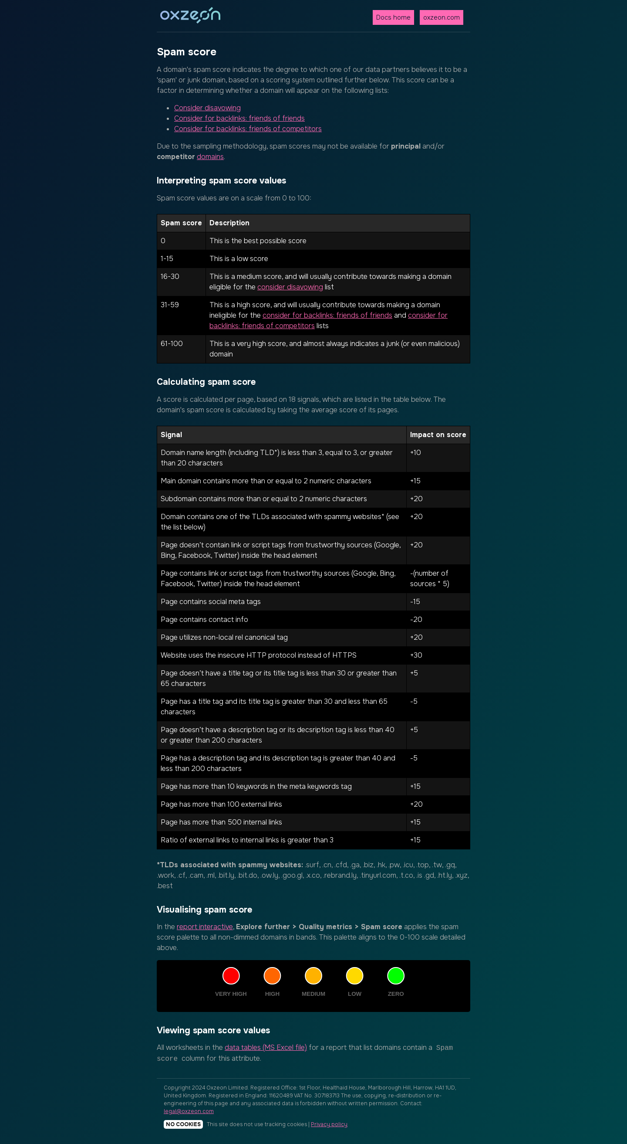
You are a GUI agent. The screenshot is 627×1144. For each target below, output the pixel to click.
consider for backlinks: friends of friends (327, 315)
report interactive (205, 926)
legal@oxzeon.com (189, 1111)
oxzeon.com (441, 17)
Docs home (393, 17)
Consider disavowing (207, 107)
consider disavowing (290, 287)
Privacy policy (329, 1124)
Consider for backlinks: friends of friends (239, 118)
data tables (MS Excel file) (266, 1047)
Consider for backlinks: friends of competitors (248, 128)
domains (210, 156)
